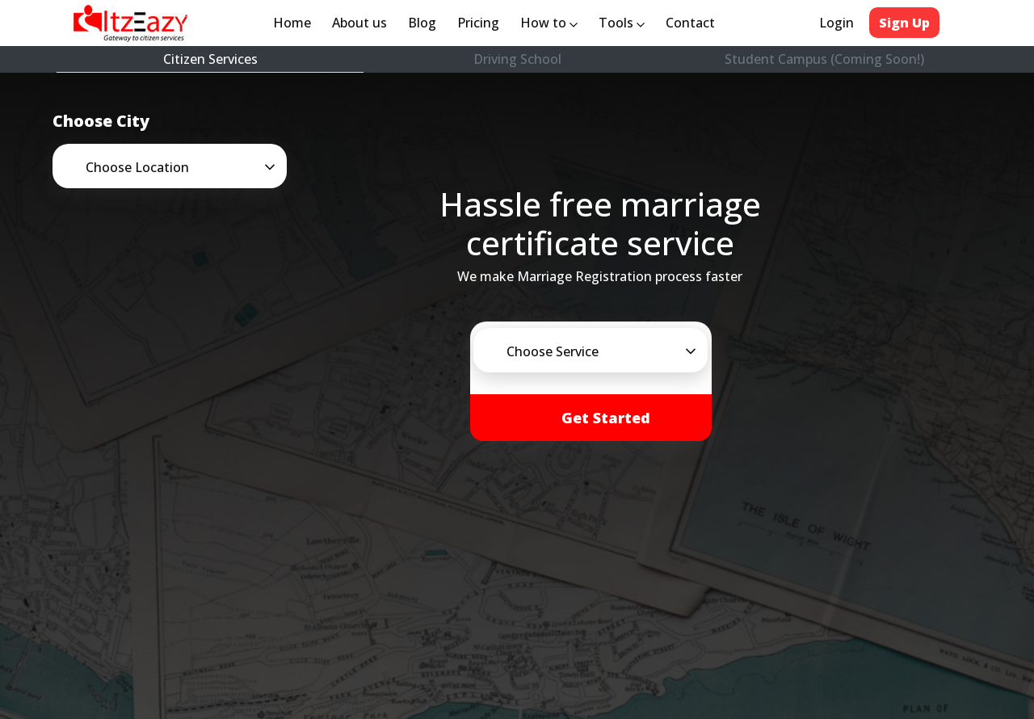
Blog (422, 23)
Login (836, 23)
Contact (690, 23)
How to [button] (549, 23)
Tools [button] (622, 23)
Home (295, 22)
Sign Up (904, 23)
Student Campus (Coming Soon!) (824, 59)
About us (362, 22)
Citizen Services (210, 59)
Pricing (478, 23)
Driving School (517, 59)
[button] (194, 167)
